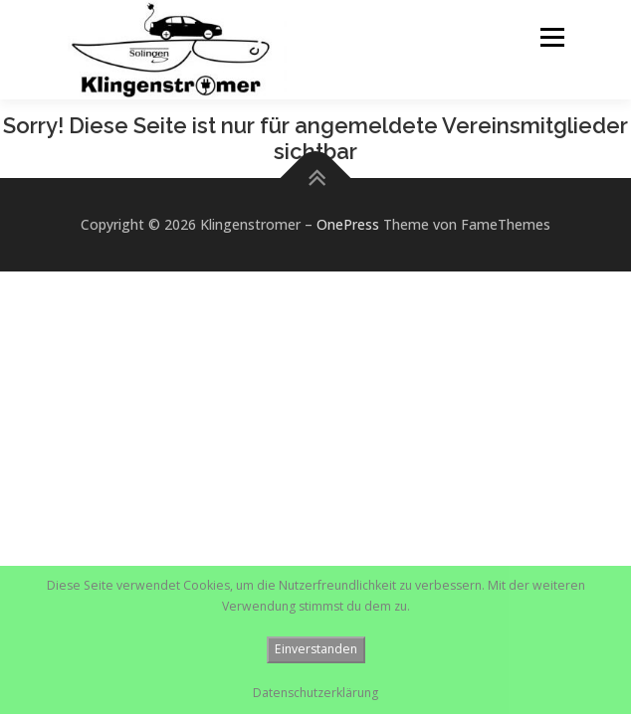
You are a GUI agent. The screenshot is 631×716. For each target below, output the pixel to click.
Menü (550, 37)
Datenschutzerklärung (315, 692)
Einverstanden (316, 648)
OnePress (347, 224)
